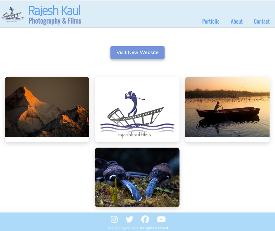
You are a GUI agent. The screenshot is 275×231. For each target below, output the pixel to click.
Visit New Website (137, 52)
